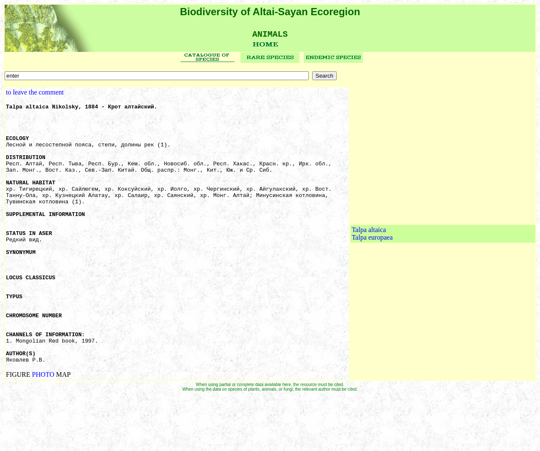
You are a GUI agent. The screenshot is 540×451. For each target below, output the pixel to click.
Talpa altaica (369, 258)
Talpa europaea (372, 266)
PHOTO (43, 429)
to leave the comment (35, 95)
